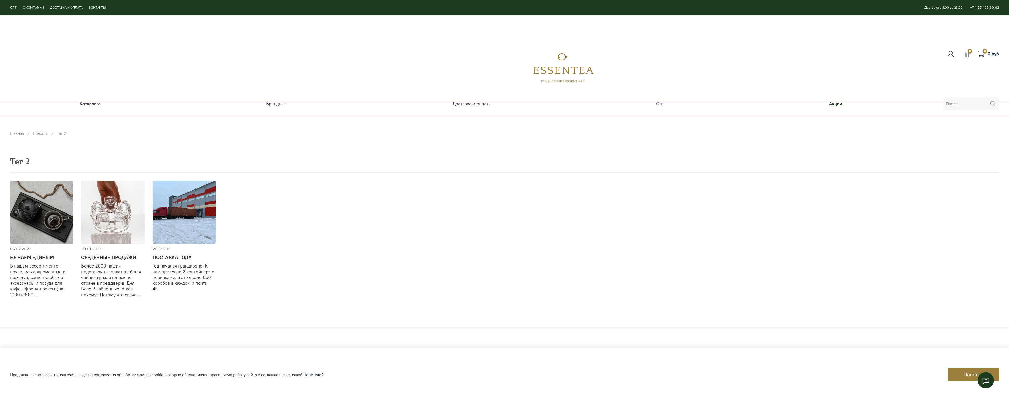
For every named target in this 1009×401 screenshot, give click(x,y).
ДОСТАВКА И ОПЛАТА (66, 7)
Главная (17, 133)
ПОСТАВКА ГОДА (172, 257)
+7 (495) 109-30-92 (984, 7)
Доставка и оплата (472, 104)
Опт (660, 104)
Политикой (313, 374)
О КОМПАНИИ (33, 7)
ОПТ (13, 7)
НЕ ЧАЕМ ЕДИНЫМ (32, 257)
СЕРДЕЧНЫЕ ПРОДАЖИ (108, 257)
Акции (835, 104)
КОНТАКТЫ (97, 7)
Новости (40, 133)
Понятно (974, 374)
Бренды (276, 104)
